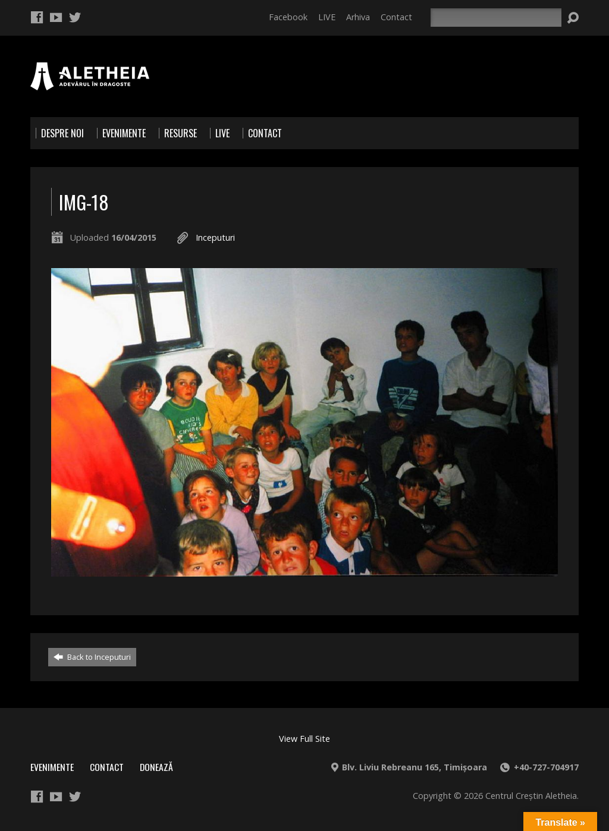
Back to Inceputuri (92, 656)
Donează (156, 767)
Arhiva (358, 17)
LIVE (326, 17)
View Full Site (304, 738)
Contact (396, 17)
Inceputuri (215, 237)
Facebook (288, 17)
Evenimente (52, 767)
